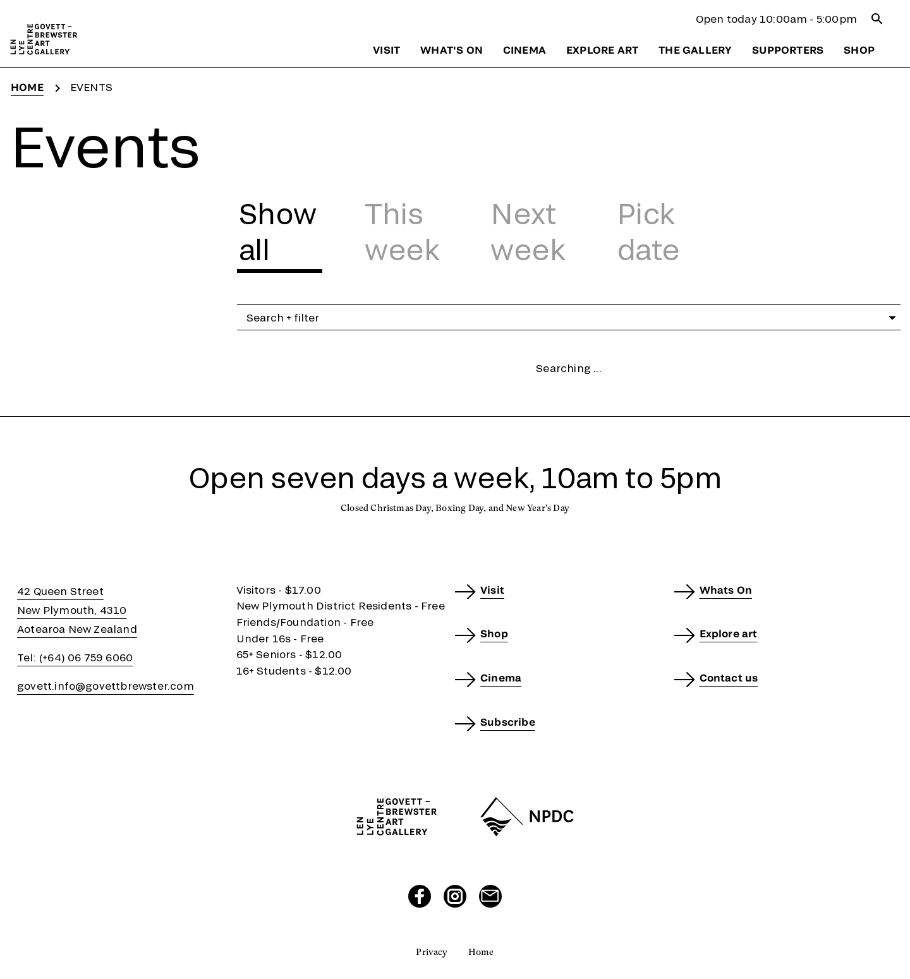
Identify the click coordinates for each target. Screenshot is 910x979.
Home (27, 87)
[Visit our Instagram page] (455, 896)
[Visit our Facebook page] (419, 896)
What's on (451, 50)
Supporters (787, 50)
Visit (386, 50)
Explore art (602, 50)
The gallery (695, 50)
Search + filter (573, 317)
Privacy (431, 952)
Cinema (524, 50)
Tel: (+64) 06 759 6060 (75, 657)
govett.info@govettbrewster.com (105, 686)
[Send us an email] (490, 896)
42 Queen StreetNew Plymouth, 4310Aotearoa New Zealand (77, 610)
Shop (859, 50)
